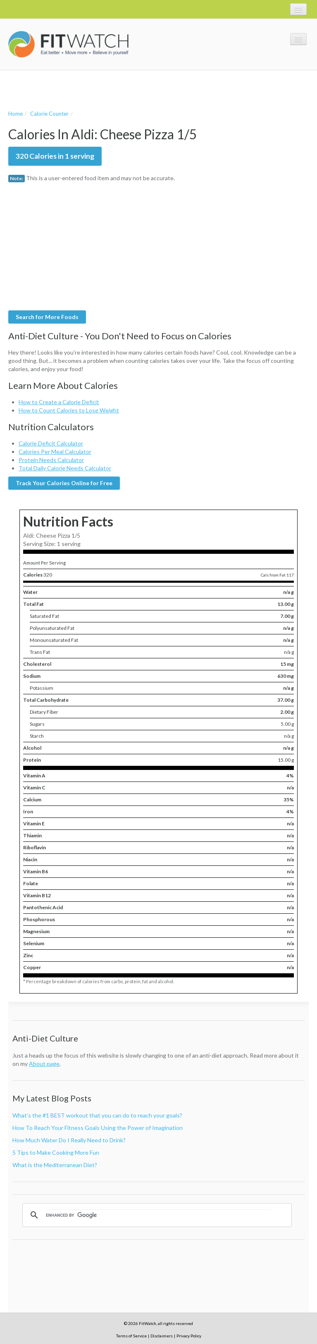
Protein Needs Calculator (51, 459)
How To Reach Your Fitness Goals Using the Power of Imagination (97, 1127)
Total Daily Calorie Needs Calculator (65, 468)
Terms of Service (131, 1335)
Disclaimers (161, 1335)
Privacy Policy (188, 1335)
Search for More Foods (47, 316)
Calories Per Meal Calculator (55, 451)
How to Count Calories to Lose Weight (69, 410)
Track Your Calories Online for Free (64, 482)
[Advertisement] (105, 88)
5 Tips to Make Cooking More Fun (55, 1152)
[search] (158, 1215)
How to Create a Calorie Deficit (59, 401)
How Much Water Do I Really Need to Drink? (69, 1140)
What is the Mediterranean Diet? (54, 1164)
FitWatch (68, 44)
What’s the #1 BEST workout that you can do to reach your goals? (97, 1115)
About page (44, 1063)
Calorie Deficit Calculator (51, 443)
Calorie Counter (49, 113)
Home (15, 113)
